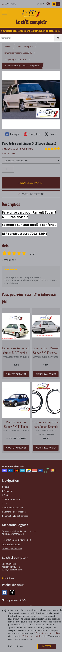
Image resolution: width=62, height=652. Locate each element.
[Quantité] (8, 169)
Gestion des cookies (11, 544)
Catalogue (7, 491)
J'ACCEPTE (46, 646)
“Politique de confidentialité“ (34, 636)
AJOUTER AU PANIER (31, 183)
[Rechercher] (58, 38)
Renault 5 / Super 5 (24, 46)
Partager (12, 134)
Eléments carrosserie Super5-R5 (17, 53)
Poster (51, 134)
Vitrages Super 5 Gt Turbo (17, 148)
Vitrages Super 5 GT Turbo (15, 59)
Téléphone (8, 578)
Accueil (8, 46)
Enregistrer (32, 134)
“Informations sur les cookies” (47, 633)
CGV (4, 503)
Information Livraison (12, 507)
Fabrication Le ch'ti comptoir (15, 516)
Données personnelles (12, 548)
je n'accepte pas (15, 646)
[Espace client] (48, 4)
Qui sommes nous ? (11, 499)
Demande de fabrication (14, 511)
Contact (40, 3)
